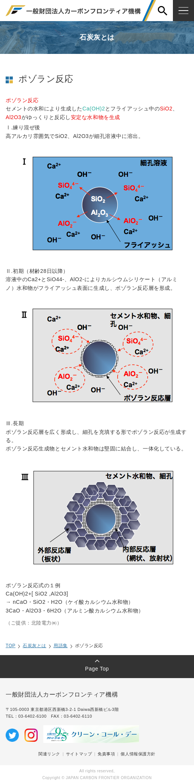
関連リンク (49, 754)
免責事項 (106, 754)
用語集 (60, 645)
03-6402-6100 (34, 716)
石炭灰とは (34, 645)
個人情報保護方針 (138, 754)
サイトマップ (79, 754)
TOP (10, 645)
